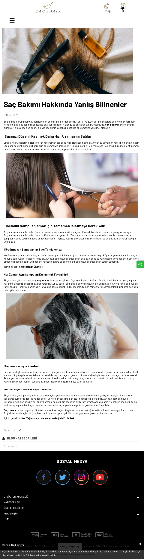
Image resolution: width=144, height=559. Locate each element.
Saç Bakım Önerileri (32, 266)
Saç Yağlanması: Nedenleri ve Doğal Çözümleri (47, 418)
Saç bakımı (9, 446)
